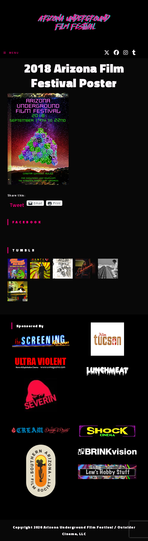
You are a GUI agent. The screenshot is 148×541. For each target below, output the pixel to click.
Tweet (17, 203)
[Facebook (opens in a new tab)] (116, 52)
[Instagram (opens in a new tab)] (125, 52)
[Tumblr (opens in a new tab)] (134, 52)
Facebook (27, 222)
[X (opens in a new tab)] (107, 52)
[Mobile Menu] (11, 53)
